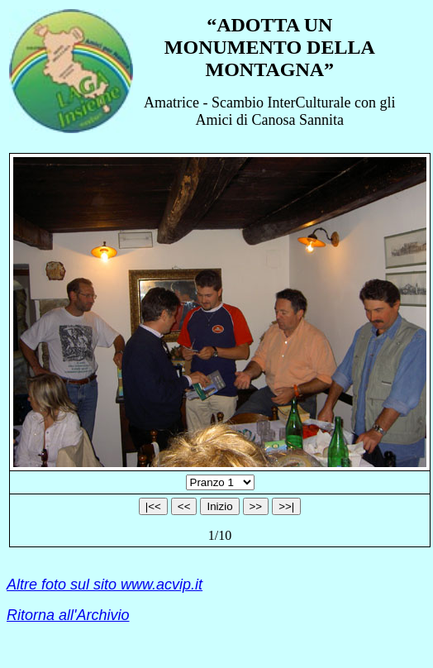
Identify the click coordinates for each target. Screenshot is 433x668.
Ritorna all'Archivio (68, 615)
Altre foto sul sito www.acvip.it (104, 584)
